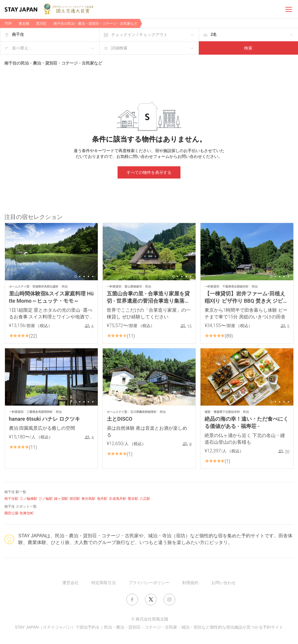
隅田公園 (11, 513)
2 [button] (79, 276)
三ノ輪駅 (46, 499)
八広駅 (145, 499)
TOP (8, 24)
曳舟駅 (102, 499)
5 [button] (92, 276)
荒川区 (41, 24)
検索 (248, 48)
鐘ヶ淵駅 (61, 499)
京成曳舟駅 (117, 499)
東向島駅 (88, 499)
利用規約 (190, 582)
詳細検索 (119, 48)
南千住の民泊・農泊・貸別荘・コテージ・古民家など (95, 24)
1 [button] (75, 276)
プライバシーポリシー (149, 582)
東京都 (24, 24)
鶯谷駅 (133, 499)
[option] (51, 251)
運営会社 (70, 582)
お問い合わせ (223, 582)
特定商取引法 (103, 582)
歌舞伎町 (27, 513)
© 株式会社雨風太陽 (149, 619)
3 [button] (84, 276)
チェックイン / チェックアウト (139, 34)
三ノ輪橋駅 (28, 499)
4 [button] (88, 276)
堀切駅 (75, 499)
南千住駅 (11, 499)
